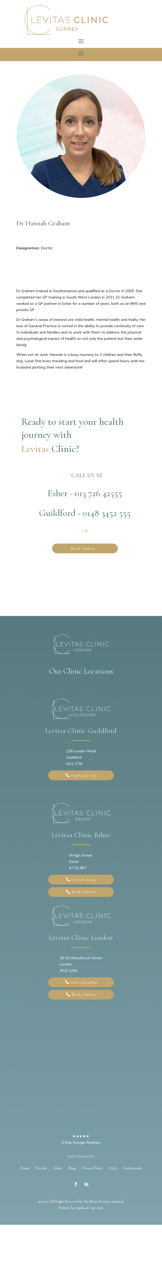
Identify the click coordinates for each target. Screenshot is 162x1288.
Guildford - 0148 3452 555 (85, 513)
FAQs (112, 1168)
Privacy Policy (92, 1168)
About (57, 1168)
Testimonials (132, 1168)
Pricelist (41, 1168)
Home (24, 1168)
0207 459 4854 (83, 982)
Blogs (72, 1168)
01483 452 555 (84, 775)
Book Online (83, 548)
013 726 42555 (83, 879)
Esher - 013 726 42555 (85, 493)
